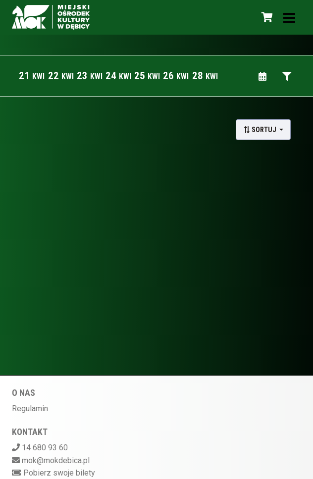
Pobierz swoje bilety (59, 473)
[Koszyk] (265, 17)
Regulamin (30, 408)
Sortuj (260, 130)
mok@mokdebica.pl (56, 460)
